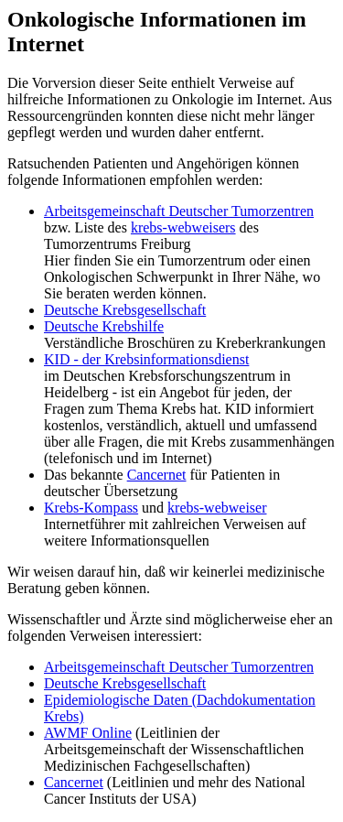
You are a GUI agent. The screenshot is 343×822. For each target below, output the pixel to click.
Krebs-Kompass (91, 507)
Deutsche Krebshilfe (104, 326)
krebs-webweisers (183, 227)
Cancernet (157, 474)
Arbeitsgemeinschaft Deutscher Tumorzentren (179, 211)
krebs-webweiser (216, 507)
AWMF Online (88, 733)
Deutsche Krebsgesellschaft (125, 310)
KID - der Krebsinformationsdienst (146, 359)
